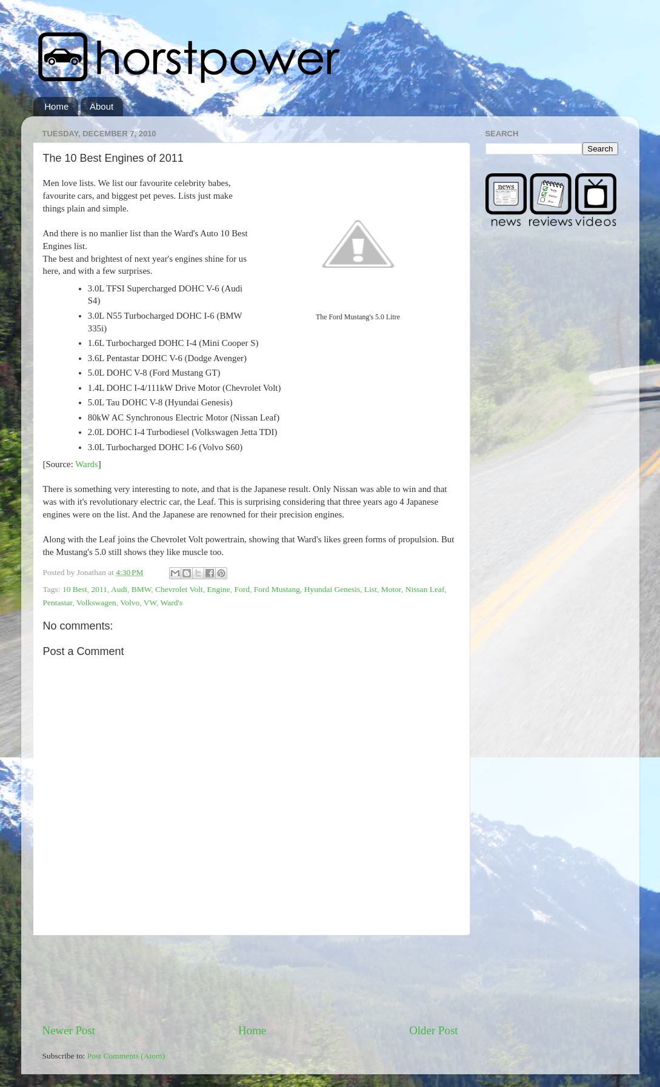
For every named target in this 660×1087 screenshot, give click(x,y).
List (370, 589)
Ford (242, 589)
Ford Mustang (277, 589)
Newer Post (69, 1030)
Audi (119, 589)
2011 (100, 589)
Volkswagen (96, 602)
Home (56, 106)
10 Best (74, 589)
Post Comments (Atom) (126, 1055)
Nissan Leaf (425, 589)
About (101, 106)
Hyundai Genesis (332, 589)
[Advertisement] (263, 979)
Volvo (129, 602)
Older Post (433, 1030)
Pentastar (58, 602)
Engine (218, 589)
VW (150, 602)
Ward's (172, 602)
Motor (391, 589)
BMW (142, 589)
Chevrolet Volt (179, 589)
